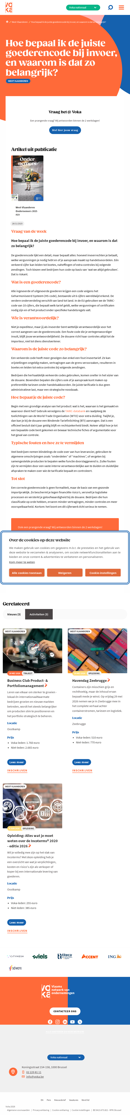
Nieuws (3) (14, 614)
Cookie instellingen (81, 1110)
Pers (49, 1100)
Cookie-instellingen (103, 572)
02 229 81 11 (31, 1072)
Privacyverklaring (41, 1110)
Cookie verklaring (60, 1110)
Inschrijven (17, 770)
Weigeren (64, 572)
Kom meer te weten (22, 562)
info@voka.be (33, 1076)
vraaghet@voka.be (29, 532)
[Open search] (111, 7)
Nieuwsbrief (60, 1100)
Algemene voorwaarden (18, 1110)
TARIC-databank (75, 411)
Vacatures (73, 1100)
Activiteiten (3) (39, 614)
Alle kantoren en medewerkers (65, 1031)
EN (42, 1100)
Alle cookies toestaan (27, 572)
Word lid (85, 1100)
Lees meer (17, 762)
